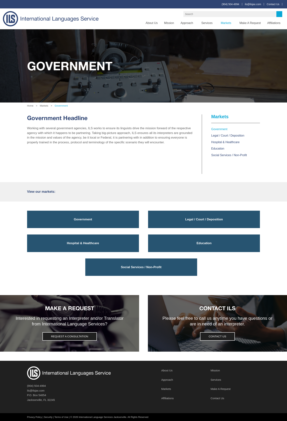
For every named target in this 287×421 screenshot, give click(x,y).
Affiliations (274, 23)
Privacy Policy (34, 417)
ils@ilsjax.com (253, 4)
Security (48, 417)
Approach (186, 23)
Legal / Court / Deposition (227, 135)
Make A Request (250, 23)
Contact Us (273, 4)
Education (217, 148)
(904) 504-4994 (230, 4)
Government (219, 129)
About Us (152, 23)
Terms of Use (61, 417)
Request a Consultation (69, 336)
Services (207, 23)
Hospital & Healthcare (225, 142)
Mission (169, 23)
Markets (226, 23)
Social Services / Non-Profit (229, 155)
